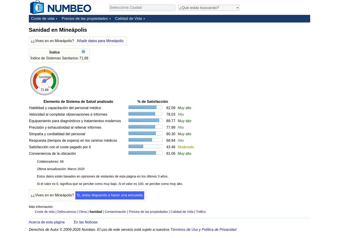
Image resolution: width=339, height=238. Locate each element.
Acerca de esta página (47, 222)
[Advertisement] (276, 54)
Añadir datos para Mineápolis (100, 41)
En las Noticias (86, 222)
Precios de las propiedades (85, 18)
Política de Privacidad (219, 229)
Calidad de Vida (128, 18)
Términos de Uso (184, 229)
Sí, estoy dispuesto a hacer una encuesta (110, 195)
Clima (83, 211)
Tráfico (201, 211)
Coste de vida (42, 18)
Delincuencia (66, 211)
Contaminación (115, 211)
